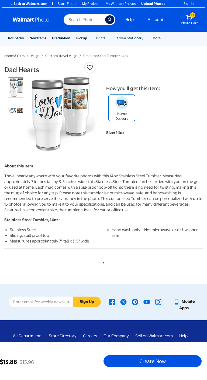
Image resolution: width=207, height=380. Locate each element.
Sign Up (87, 301)
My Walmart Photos (121, 4)
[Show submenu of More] (163, 38)
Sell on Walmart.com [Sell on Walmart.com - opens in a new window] (154, 335)
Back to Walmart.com (28, 4)
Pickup (81, 38)
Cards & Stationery (129, 38)
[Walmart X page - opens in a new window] (123, 301)
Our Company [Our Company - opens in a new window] (116, 335)
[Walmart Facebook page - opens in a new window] (112, 301)
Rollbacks (16, 38)
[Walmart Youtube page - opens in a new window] (146, 301)
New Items (38, 38)
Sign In (189, 4)
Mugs (34, 56)
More (157, 38)
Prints (100, 38)
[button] (90, 67)
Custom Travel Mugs (61, 56)
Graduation (61, 38)
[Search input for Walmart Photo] (84, 19)
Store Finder (67, 4)
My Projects (91, 4)
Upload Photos (153, 4)
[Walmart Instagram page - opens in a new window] (158, 301)
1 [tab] (102, 261)
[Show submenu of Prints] (107, 38)
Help (129, 19)
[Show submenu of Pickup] (89, 38)
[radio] (17, 87)
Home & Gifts (14, 56)
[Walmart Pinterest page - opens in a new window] (135, 301)
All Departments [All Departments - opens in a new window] (27, 335)
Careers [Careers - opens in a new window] (90, 335)
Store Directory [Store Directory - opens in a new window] (63, 335)
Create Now (152, 361)
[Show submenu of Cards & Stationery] (145, 38)
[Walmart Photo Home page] (32, 19)
